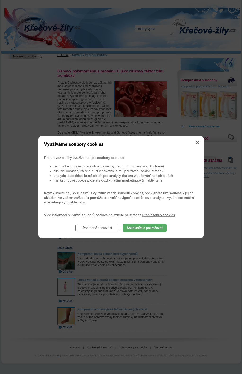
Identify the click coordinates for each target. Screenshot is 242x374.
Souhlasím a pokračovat (145, 228)
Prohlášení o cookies (158, 215)
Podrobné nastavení (97, 228)
